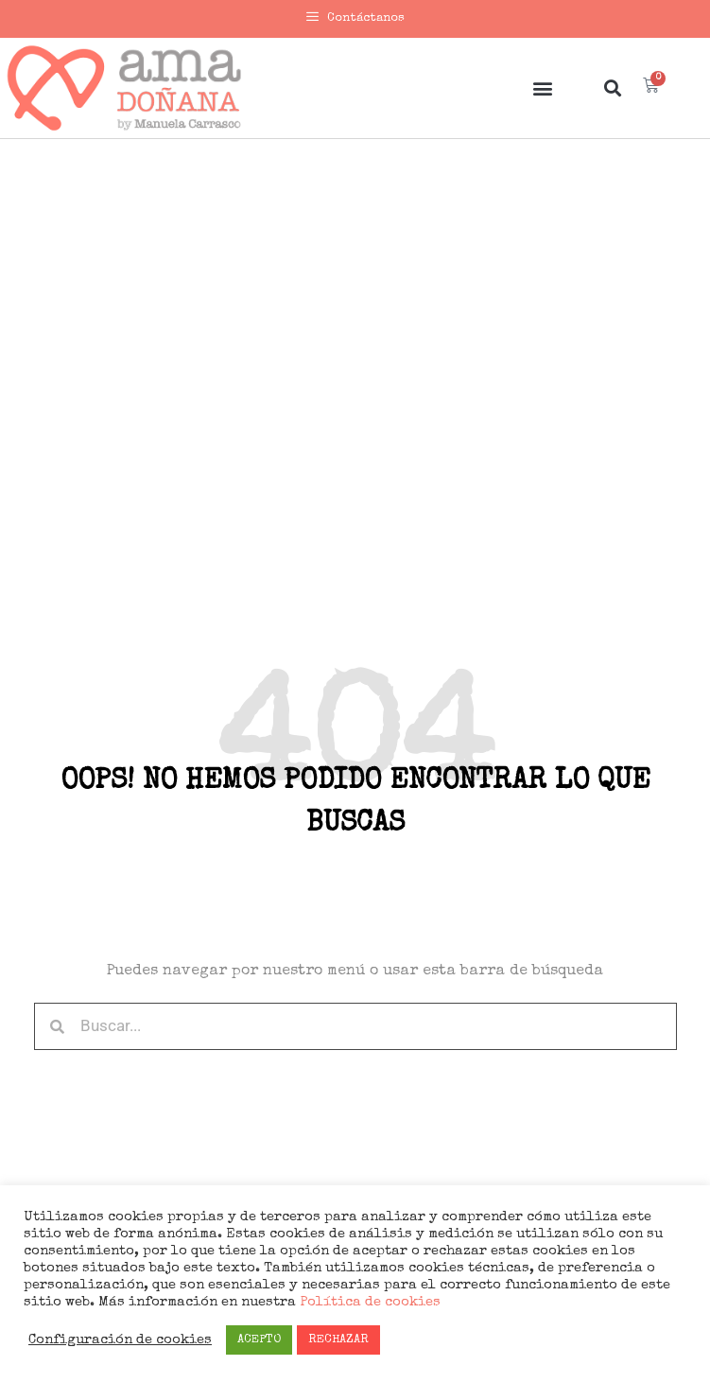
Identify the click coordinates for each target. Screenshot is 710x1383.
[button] (542, 87)
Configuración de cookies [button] (120, 1340)
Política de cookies (368, 1302)
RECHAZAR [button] (338, 1340)
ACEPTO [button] (259, 1340)
